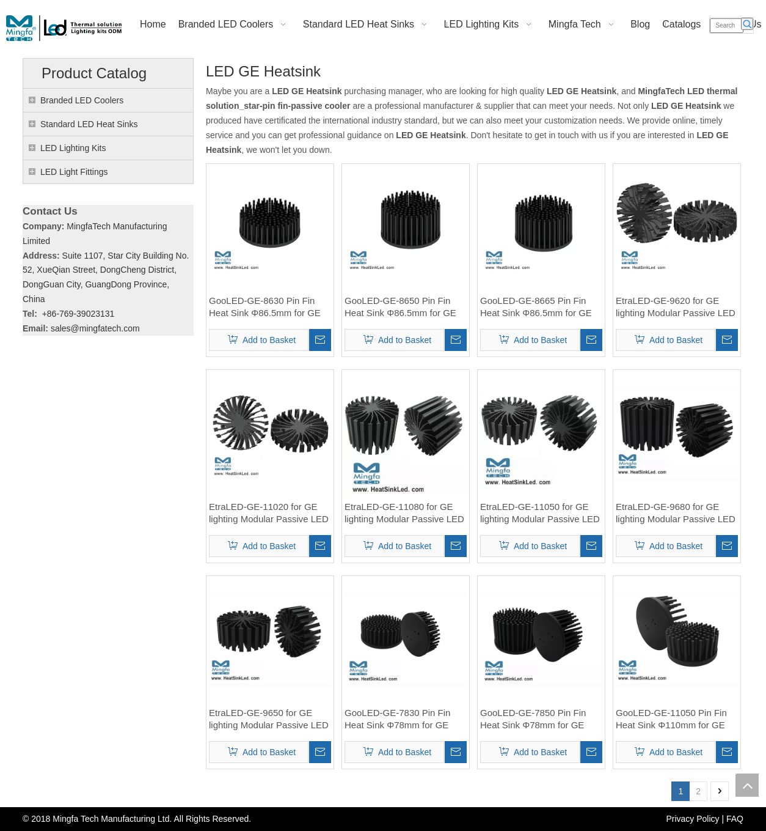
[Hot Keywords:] (747, 24)
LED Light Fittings (74, 172)
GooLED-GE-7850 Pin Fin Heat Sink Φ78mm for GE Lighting (533, 719)
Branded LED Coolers (81, 100)
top (747, 785)
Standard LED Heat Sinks (89, 124)
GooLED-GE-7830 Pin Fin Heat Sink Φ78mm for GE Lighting (397, 719)
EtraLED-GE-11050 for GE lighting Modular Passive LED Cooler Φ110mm (540, 513)
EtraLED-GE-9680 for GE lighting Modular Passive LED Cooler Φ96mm (675, 513)
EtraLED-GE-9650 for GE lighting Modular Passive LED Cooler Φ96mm (269, 719)
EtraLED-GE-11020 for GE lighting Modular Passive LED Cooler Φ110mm (269, 513)
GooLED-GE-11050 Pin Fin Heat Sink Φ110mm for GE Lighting (671, 719)
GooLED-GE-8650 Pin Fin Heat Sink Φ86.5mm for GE (400, 306)
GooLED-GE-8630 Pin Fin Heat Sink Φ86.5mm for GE (265, 306)
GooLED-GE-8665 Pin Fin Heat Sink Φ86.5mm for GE (536, 306)
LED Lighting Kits (73, 148)
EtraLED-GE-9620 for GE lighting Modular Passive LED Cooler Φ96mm (675, 307)
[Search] (727, 25)
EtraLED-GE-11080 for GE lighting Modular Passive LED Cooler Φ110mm (404, 513)
